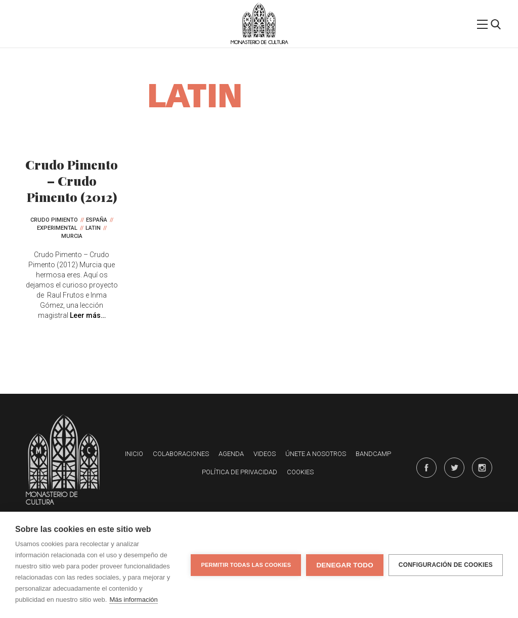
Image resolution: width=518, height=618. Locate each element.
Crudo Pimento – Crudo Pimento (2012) (71, 180)
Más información (133, 599)
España (96, 220)
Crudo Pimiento (54, 220)
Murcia (71, 236)
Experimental (57, 228)
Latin (93, 228)
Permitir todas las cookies (246, 565)
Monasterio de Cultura (259, 42)
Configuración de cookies (446, 564)
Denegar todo (344, 565)
